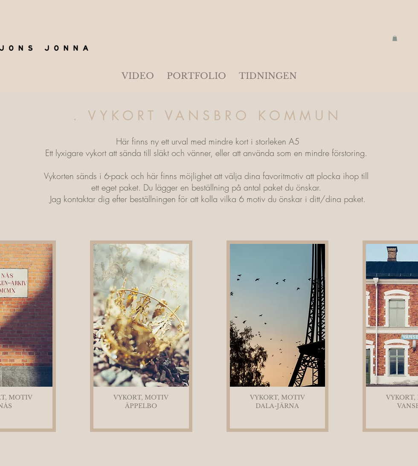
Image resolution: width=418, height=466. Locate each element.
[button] (394, 38)
